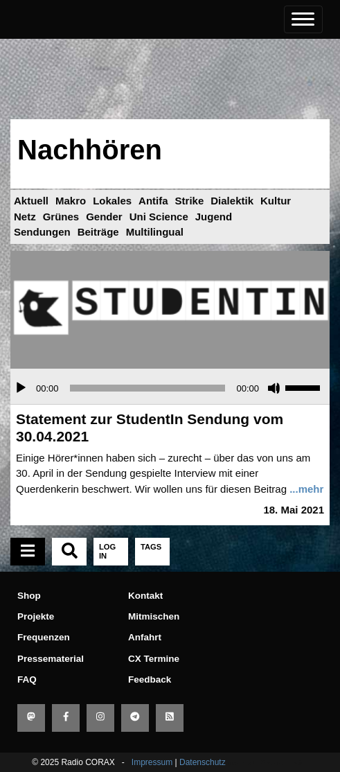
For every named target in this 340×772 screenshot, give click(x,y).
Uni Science (158, 216)
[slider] (148, 388)
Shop (29, 595)
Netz (25, 216)
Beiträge (98, 232)
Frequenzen (43, 637)
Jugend (213, 216)
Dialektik (232, 201)
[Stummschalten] (274, 388)
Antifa (153, 201)
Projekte (35, 616)
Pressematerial (50, 658)
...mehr (306, 489)
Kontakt (145, 595)
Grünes (61, 216)
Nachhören (89, 149)
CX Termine (153, 658)
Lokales (112, 201)
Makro (70, 201)
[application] (170, 388)
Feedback (149, 679)
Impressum (152, 762)
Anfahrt (144, 637)
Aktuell (31, 201)
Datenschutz (202, 762)
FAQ (27, 679)
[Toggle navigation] (303, 19)
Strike (189, 201)
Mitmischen (153, 616)
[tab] (27, 551)
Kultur (275, 201)
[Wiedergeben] (21, 388)
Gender (104, 216)
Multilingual (155, 232)
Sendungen (42, 232)
